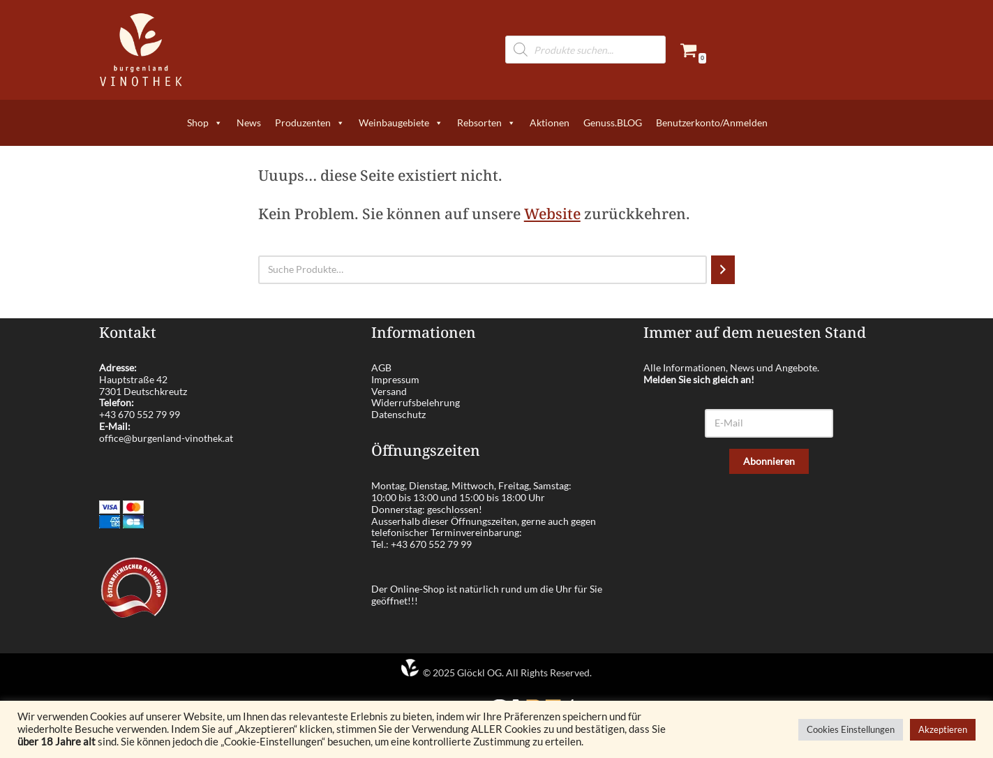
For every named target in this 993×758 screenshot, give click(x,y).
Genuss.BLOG (612, 122)
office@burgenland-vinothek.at (166, 438)
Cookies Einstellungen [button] (851, 729)
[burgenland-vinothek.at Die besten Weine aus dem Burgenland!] (141, 50)
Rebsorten (486, 122)
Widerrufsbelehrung (415, 402)
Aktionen (549, 122)
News (249, 122)
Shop (205, 122)
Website (552, 213)
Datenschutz (398, 414)
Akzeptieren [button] (942, 729)
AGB (381, 367)
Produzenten (310, 122)
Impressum (395, 379)
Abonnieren (769, 461)
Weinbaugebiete (401, 122)
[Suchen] (723, 269)
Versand (389, 391)
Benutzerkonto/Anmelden (712, 122)
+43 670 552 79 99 (139, 414)
